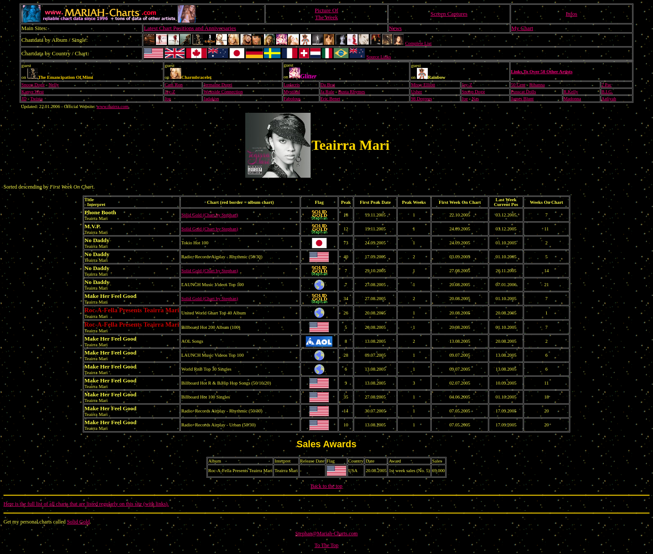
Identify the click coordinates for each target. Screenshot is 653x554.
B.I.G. (607, 91)
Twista (36, 98)
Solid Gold (78, 522)
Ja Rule (328, 91)
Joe (168, 98)
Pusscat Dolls (523, 91)
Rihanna (537, 84)
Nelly (54, 84)
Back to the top (326, 486)
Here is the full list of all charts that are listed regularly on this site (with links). (86, 504)
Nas (475, 98)
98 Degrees (421, 98)
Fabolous (292, 98)
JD (24, 98)
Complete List (418, 43)
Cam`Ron (174, 84)
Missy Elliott (423, 84)
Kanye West (32, 91)
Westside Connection (223, 91)
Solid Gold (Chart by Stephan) (209, 215)
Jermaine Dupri (217, 84)
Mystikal (292, 91)
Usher (416, 91)
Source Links (378, 56)
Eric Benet (330, 98)
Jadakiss (211, 98)
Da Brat (328, 84)
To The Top (326, 545)
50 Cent (518, 84)
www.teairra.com (113, 106)
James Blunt (522, 98)
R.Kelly (571, 91)
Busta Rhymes (351, 91)
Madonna (572, 98)
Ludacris (292, 84)
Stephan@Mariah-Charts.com (326, 533)
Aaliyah (609, 98)
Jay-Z (467, 84)
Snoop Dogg (33, 84)
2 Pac (607, 84)
